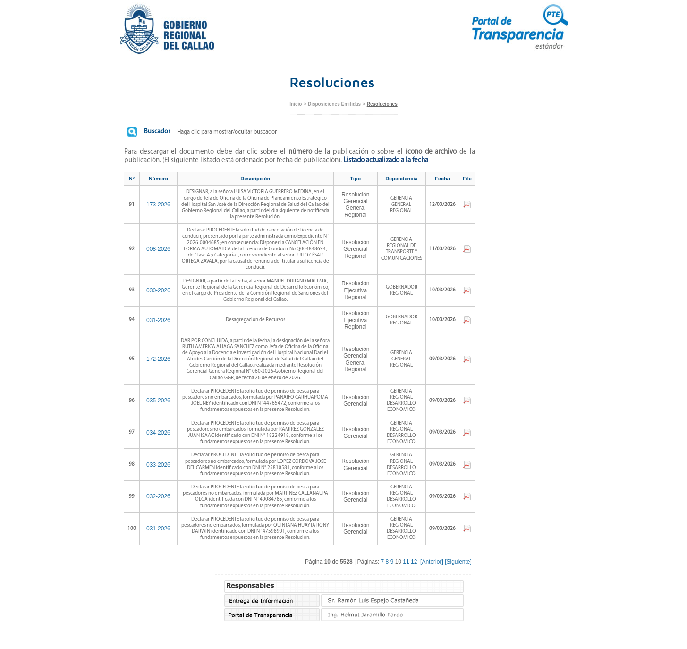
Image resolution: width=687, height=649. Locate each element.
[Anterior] (431, 561)
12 (414, 561)
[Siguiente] (458, 561)
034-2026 (158, 432)
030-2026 (158, 290)
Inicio (295, 104)
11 (406, 561)
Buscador (157, 131)
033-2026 (158, 464)
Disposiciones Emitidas (334, 104)
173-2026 (158, 204)
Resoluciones (382, 104)
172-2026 (158, 359)
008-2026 (158, 249)
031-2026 (158, 320)
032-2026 (158, 496)
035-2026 (158, 400)
